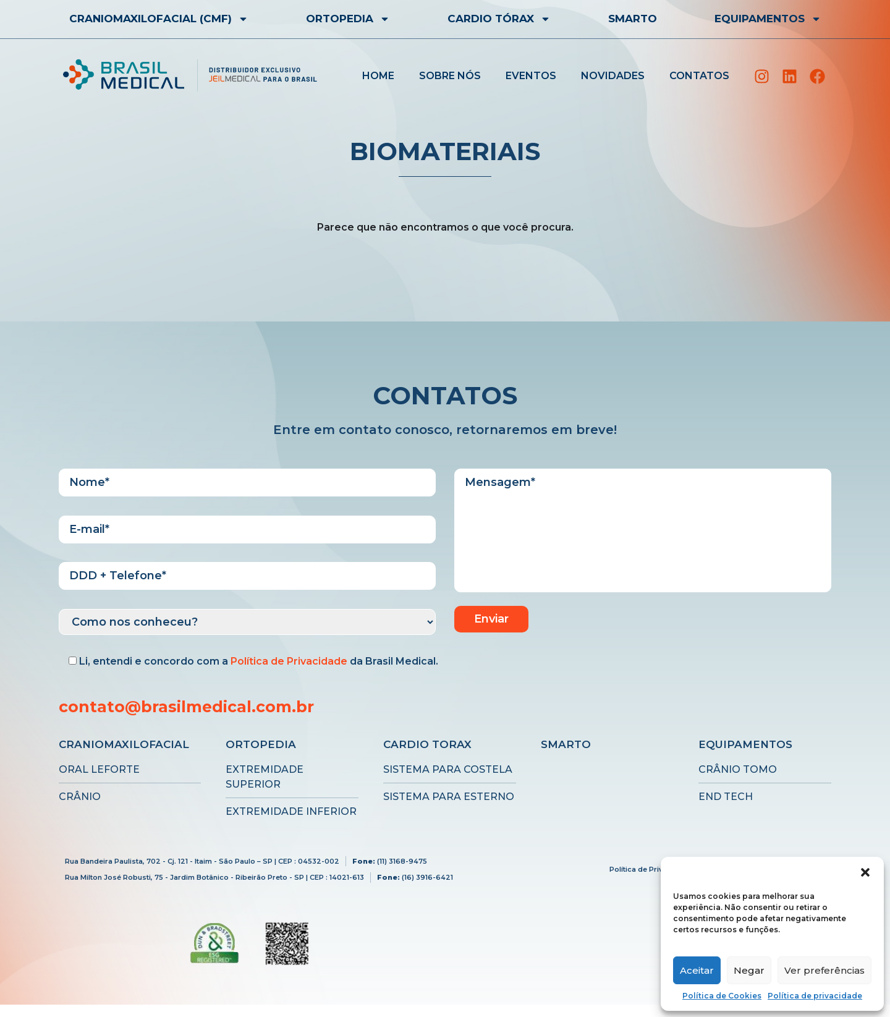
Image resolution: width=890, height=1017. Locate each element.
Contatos (699, 76)
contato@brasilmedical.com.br (186, 706)
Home (378, 76)
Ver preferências (824, 970)
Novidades (613, 76)
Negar (749, 970)
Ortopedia (348, 18)
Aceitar (697, 970)
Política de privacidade (815, 995)
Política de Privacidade (289, 661)
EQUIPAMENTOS (767, 18)
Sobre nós (450, 76)
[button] (865, 872)
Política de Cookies (721, 995)
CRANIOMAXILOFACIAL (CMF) (158, 18)
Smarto (632, 18)
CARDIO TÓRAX (499, 18)
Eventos (531, 76)
